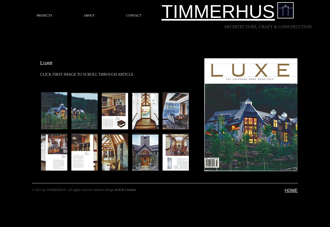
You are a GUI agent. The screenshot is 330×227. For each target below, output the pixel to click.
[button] (54, 110)
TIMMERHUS (218, 11)
